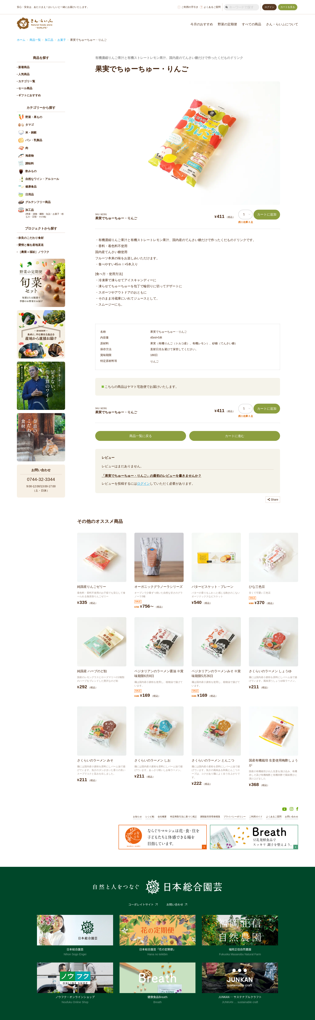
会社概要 (162, 816)
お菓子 (61, 39)
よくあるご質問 (210, 7)
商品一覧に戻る (140, 436)
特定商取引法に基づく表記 (183, 816)
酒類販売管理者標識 (210, 816)
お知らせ (137, 816)
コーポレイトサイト (141, 904)
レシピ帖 (149, 816)
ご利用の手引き (187, 7)
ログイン (143, 483)
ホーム (21, 39)
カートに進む (234, 436)
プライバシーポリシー (235, 816)
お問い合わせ (291, 816)
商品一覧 (35, 39)
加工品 (49, 39)
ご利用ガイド (255, 816)
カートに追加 (266, 214)
